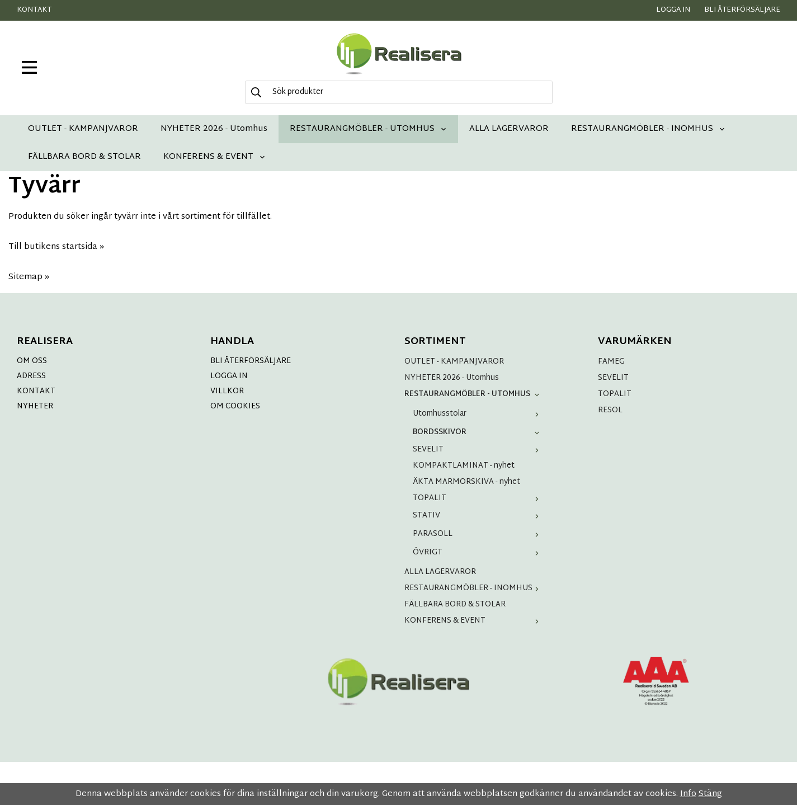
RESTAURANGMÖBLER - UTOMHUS (368, 128)
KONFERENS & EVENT (214, 156)
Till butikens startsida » (56, 247)
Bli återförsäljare (742, 10)
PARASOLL (478, 534)
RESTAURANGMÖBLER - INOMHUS (648, 128)
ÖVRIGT (478, 552)
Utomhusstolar (478, 414)
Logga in (673, 10)
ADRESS (31, 376)
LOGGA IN (229, 376)
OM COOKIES (235, 406)
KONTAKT (36, 391)
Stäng (710, 794)
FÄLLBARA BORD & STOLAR (84, 156)
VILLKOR (227, 391)
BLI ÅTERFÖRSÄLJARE (250, 361)
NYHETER (35, 406)
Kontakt (34, 10)
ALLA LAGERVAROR (509, 128)
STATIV (478, 515)
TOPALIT (478, 498)
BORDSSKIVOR (478, 432)
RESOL (610, 410)
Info (688, 794)
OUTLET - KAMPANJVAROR (83, 128)
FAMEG (611, 362)
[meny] (29, 67)
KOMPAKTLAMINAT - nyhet (464, 466)
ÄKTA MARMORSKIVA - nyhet (466, 482)
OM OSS (32, 361)
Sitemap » (28, 277)
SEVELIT (478, 449)
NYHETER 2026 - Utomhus (214, 128)
